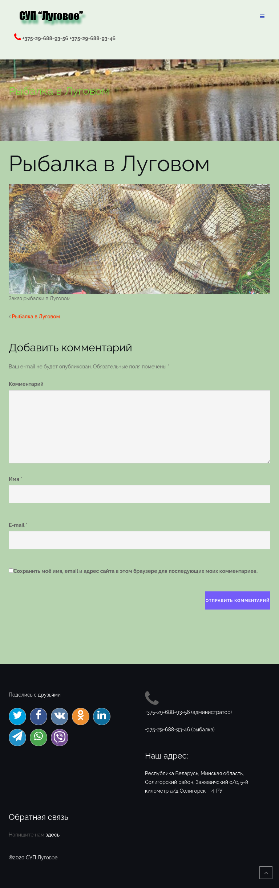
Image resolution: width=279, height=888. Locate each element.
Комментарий (26, 384)
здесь (52, 835)
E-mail (16, 525)
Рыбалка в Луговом (36, 316)
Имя (14, 479)
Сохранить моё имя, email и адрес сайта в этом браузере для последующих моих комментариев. (135, 571)
